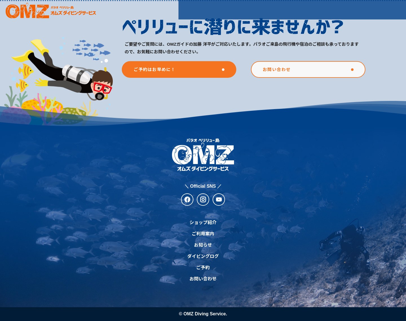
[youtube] (219, 199)
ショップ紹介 (199, 9)
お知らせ (274, 9)
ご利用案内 (239, 9)
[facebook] (187, 199)
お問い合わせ (203, 278)
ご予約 (203, 267)
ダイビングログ (313, 9)
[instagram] (203, 199)
